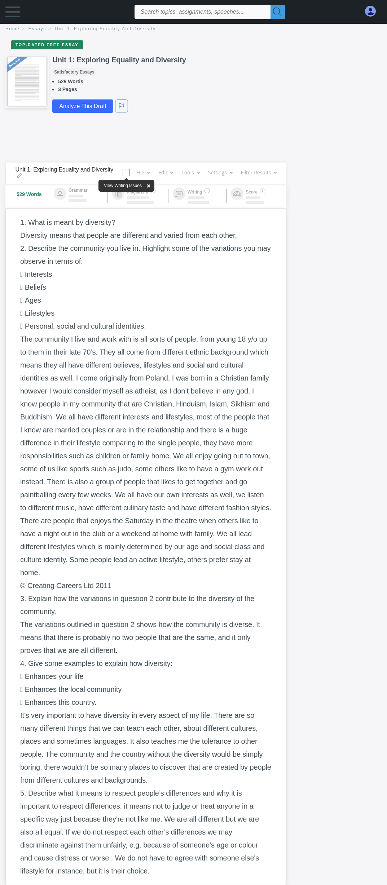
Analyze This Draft (82, 106)
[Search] (278, 12)
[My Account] (373, 11)
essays (37, 28)
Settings (220, 172)
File (143, 172)
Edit (165, 172)
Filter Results (258, 172)
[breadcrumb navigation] (193, 29)
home (12, 28)
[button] (12, 13)
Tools (190, 172)
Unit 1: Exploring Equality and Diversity (105, 28)
